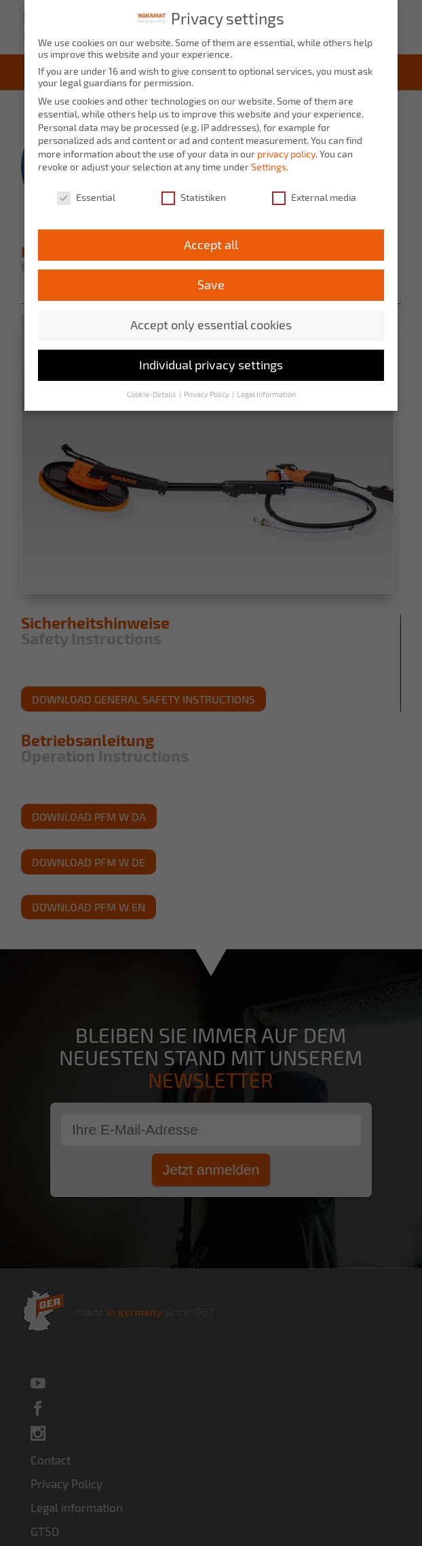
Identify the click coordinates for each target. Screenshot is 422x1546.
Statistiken (193, 194)
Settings (268, 164)
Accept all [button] (211, 241)
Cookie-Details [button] (152, 391)
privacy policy (286, 150)
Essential (86, 194)
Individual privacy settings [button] (211, 361)
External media (314, 194)
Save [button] (211, 281)
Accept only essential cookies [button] (211, 321)
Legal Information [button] (266, 391)
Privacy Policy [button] (207, 391)
